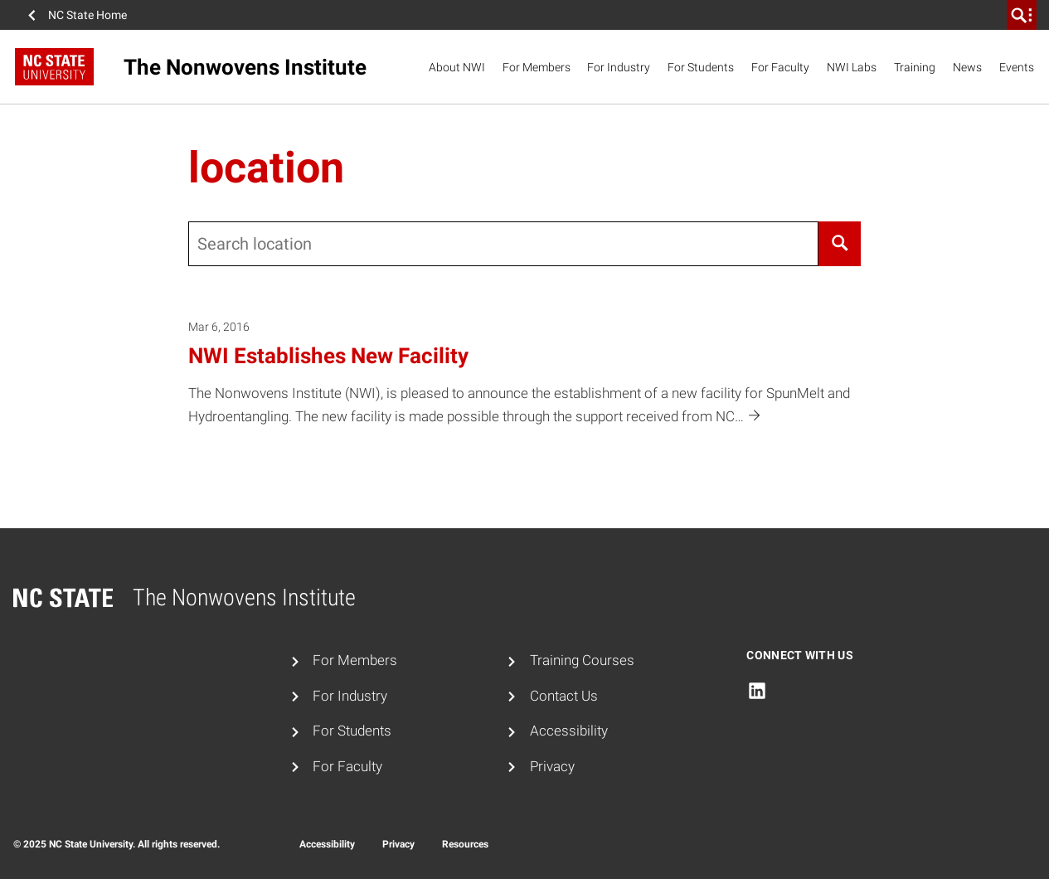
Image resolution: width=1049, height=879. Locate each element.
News (967, 67)
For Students (701, 67)
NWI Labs (852, 67)
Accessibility (569, 730)
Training (914, 67)
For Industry (618, 67)
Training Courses (582, 660)
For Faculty (780, 67)
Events (1016, 67)
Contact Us (564, 695)
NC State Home (87, 15)
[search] (1022, 15)
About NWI (457, 67)
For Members (537, 67)
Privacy (552, 766)
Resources (465, 844)
